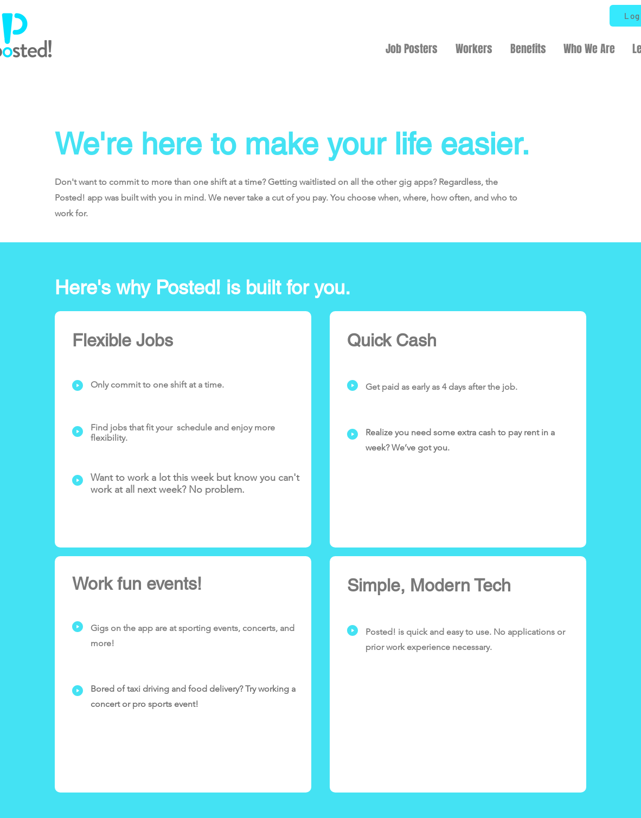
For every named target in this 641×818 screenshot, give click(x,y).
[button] (411, 48)
